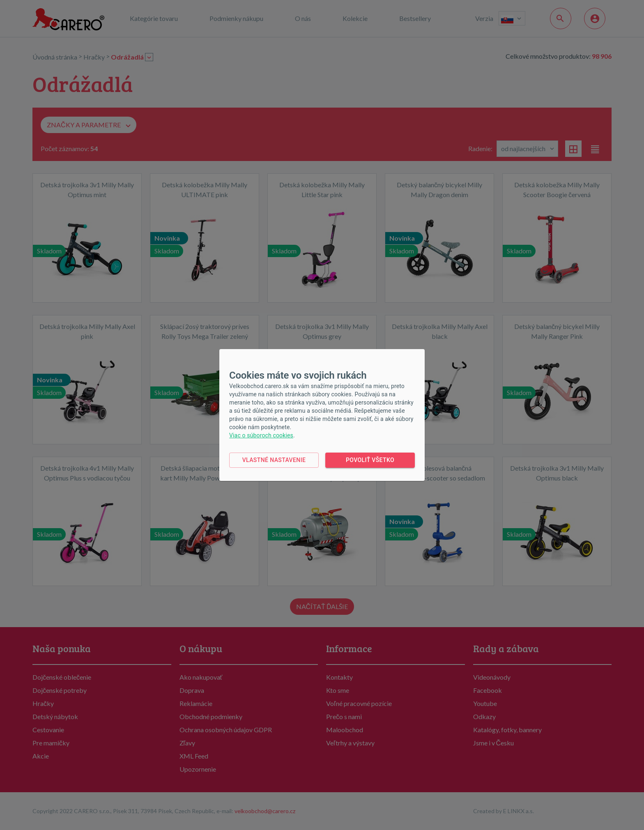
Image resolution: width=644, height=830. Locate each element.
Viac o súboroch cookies (261, 435)
